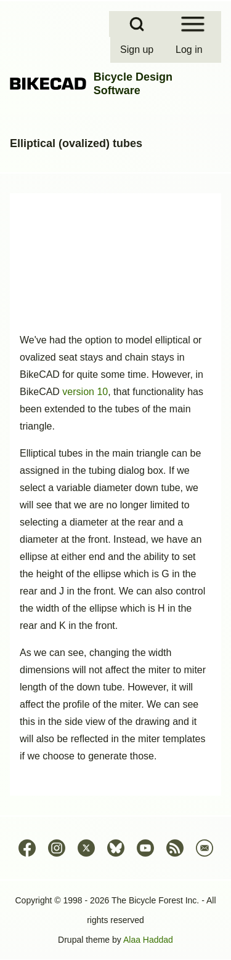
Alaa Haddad (148, 940)
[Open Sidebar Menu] (192, 24)
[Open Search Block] (136, 24)
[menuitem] (138, 50)
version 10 (85, 391)
